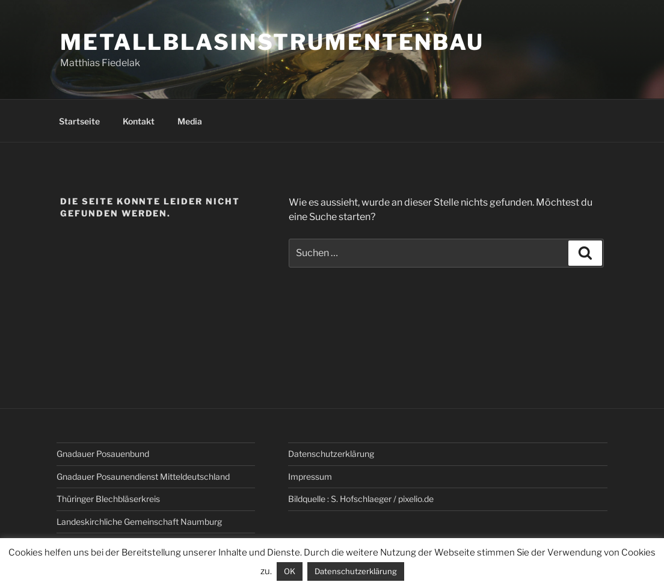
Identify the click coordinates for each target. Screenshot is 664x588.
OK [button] (289, 571)
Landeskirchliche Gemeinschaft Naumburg (139, 521)
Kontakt (139, 121)
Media (189, 121)
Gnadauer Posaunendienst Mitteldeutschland (143, 476)
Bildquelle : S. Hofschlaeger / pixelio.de (361, 499)
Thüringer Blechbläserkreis (108, 499)
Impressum (310, 476)
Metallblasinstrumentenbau (272, 42)
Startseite (79, 121)
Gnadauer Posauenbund (103, 454)
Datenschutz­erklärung (331, 454)
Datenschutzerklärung (356, 571)
